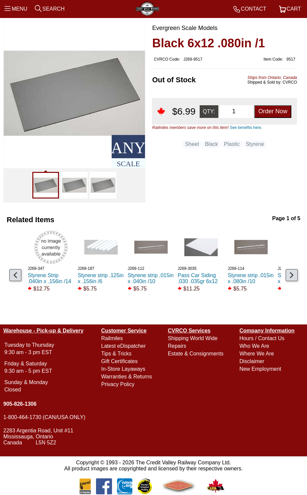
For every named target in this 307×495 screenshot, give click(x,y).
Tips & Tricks (116, 353)
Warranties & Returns (126, 376)
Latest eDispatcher (123, 346)
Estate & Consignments (195, 353)
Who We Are (254, 346)
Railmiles (112, 338)
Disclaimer (251, 361)
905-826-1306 (20, 404)
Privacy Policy (118, 384)
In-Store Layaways (123, 369)
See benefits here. (246, 127)
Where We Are (256, 353)
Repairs (177, 346)
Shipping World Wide (192, 338)
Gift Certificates (119, 361)
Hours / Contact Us (261, 338)
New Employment (260, 369)
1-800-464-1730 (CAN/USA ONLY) (44, 417)
